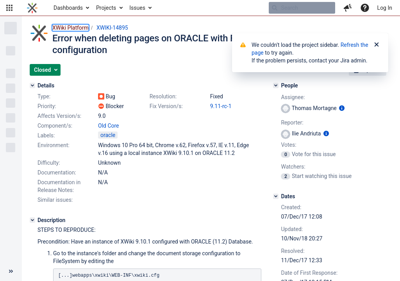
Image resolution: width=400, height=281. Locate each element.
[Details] (32, 85)
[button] (9, 8)
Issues (137, 8)
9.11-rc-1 (221, 106)
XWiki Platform (70, 28)
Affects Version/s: (59, 116)
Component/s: (55, 126)
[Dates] (276, 196)
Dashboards (68, 8)
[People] (276, 85)
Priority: (47, 106)
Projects (106, 8)
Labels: (46, 135)
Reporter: (292, 122)
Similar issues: (55, 200)
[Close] (376, 45)
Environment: (54, 145)
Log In (384, 8)
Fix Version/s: (166, 106)
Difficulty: (49, 163)
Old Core (108, 126)
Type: (44, 96)
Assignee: (293, 97)
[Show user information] (342, 108)
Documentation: (57, 172)
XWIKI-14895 (112, 28)
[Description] (32, 220)
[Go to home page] (32, 8)
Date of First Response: (309, 273)
